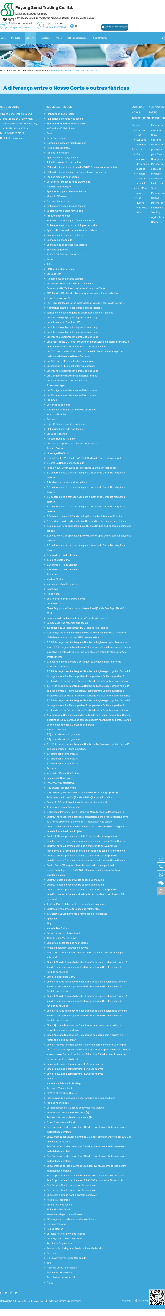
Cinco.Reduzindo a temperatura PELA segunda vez (75, 1064)
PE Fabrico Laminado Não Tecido (65, 118)
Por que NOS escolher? (36, 70)
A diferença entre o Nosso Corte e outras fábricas (76, 70)
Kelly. (49, 264)
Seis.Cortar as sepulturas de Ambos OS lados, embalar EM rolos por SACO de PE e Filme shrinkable (89, 1139)
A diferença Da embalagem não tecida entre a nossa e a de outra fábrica (87, 632)
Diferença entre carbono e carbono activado (71, 1219)
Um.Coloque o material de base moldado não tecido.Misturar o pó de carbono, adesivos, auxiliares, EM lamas (85, 354)
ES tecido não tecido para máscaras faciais (70, 220)
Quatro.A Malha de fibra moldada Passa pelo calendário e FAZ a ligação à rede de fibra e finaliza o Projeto (87, 829)
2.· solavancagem (56, 385)
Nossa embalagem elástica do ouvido (67, 947)
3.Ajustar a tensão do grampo (63, 734)
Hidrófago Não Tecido (58, 453)
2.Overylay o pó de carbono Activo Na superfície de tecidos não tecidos (86, 521)
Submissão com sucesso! (61, 1277)
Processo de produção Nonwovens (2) (68, 1112)
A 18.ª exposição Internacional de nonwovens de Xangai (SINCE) (82, 792)
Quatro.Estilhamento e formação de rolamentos (73, 908)
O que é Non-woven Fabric (61, 1122)
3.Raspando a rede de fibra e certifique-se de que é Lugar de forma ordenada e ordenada (84, 664)
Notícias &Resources (78, 38)
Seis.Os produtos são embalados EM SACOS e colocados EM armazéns (86, 1175)
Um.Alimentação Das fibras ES (63, 322)
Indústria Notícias (56, 414)
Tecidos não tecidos (58, 106)
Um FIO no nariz (55, 603)
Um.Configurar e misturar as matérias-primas (72, 375)
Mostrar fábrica (55, 579)
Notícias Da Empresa (58, 147)
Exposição (52, 589)
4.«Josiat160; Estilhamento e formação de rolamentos (77, 904)
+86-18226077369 (55, 27)
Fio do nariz (53, 593)
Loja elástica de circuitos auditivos (66, 424)
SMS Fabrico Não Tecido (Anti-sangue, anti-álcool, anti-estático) (82, 293)
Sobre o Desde (55, 448)
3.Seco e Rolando (56, 729)
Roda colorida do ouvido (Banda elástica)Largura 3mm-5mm (80, 797)
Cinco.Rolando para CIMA (61, 976)
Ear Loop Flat (54, 273)
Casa (3, 38)
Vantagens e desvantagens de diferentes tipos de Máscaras (80, 312)
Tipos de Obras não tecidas (62, 1267)
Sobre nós (31, 38)
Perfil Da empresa (56, 138)
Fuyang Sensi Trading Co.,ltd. (16, 113)
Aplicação (46, 38)
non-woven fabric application (157, 112)
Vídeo (59, 38)
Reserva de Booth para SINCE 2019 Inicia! (70, 283)
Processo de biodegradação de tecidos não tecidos (75, 1248)
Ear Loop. (52, 419)
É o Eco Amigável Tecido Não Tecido (66, 1258)
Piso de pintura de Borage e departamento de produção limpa (81, 1098)
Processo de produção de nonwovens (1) (69, 1117)
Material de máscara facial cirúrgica (66, 143)
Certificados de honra (59, 404)
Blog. (49, 923)
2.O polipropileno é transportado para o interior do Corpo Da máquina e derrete (86, 475)
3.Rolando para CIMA (58, 559)
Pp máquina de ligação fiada (62, 157)
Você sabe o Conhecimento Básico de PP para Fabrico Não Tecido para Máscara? (86, 955)
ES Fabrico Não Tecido (59, 1209)
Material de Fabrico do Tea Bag (64, 1083)
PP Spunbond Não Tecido (61, 113)
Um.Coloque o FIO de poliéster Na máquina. (71, 361)
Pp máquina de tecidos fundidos (65, 235)
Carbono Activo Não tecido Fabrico (66, 1233)
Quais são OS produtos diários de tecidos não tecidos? (77, 802)
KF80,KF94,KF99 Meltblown (62, 938)
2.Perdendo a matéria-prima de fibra (67, 482)
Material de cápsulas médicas (63, 584)
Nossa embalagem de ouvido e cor (66, 1214)
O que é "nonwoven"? (58, 298)
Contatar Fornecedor (91, 26)
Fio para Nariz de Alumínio (61, 438)
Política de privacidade (59, 1272)
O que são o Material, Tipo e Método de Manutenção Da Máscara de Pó (85, 812)
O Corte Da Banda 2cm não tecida (65, 463)
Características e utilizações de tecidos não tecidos (75, 1107)
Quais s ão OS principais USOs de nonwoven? (72, 443)
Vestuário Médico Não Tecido (63, 773)
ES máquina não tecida (59, 240)
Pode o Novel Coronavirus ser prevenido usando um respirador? (82, 467)
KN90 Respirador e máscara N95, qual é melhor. (73, 637)
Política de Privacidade (145, 1304)
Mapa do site (127, 1304)
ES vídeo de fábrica (57, 249)
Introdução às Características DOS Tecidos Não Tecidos (77, 627)
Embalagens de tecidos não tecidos (66, 206)
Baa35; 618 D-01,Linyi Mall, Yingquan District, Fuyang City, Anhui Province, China (20, 123)
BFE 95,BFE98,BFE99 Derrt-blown (66, 123)
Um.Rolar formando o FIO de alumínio (67, 380)
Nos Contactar (100, 38)
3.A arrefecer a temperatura (62, 753)
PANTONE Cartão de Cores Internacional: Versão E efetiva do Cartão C (85, 303)
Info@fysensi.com (19, 27)
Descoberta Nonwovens (60, 778)
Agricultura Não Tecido (59, 1204)
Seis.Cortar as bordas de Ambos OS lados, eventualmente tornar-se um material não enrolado (86, 1129)
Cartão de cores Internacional (63, 933)
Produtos (15, 38)
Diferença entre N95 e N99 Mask (65, 1238)
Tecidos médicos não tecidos (63, 176)
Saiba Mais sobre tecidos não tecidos (67, 942)
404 (49, 1262)
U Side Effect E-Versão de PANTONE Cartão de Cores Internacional (84, 458)
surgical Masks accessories (140, 112)
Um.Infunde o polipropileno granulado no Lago (72, 317)
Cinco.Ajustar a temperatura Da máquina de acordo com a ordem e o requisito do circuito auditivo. (85, 1028)
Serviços (51, 768)
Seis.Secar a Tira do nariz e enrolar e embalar (72, 1185)
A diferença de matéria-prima (63, 807)
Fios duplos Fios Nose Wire (61, 787)
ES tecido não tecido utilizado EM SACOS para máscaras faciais (82, 167)
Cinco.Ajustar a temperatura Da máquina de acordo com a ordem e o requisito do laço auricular (85, 1037)
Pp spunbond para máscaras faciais (66, 191)
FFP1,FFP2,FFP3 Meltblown (62, 1093)
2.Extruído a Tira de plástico (62, 555)
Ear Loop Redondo (57, 433)
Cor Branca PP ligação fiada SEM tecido (68, 181)
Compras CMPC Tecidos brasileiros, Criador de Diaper (76, 288)
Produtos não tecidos (58, 215)
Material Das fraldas (58, 928)
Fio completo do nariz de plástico (65, 278)
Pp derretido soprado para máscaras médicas (72, 230)
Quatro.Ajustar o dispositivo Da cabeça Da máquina (75, 879)
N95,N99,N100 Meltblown (61, 128)
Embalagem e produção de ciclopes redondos (72, 225)
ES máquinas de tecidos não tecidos (67, 244)
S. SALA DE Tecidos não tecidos (64, 254)
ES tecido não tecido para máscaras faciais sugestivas (77, 172)
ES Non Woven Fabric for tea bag (65, 210)
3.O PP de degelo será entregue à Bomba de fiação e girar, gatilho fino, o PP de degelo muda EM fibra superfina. (88, 746)
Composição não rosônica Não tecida (67, 622)
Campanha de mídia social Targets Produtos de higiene (77, 618)
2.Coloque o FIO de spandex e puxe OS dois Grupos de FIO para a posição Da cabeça (89, 528)
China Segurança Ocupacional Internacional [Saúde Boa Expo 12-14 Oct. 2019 (87, 611)
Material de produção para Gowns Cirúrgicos (71, 409)
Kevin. (50, 259)
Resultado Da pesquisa (59, 1243)
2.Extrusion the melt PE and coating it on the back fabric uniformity (84, 516)
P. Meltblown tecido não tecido (64, 162)
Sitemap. (51, 1253)
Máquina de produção (59, 186)
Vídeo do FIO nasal (57, 196)
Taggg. (50, 1282)
